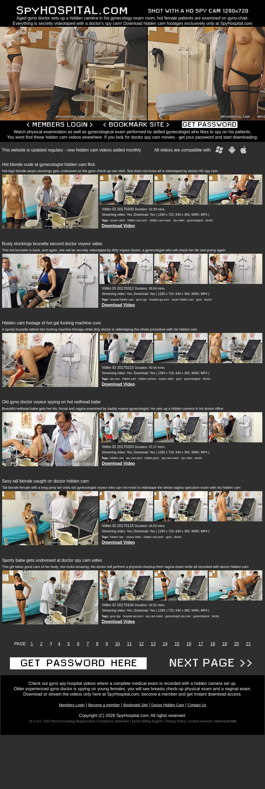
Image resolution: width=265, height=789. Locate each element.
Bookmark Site (135, 705)
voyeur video (117, 220)
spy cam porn (134, 458)
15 (177, 644)
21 (248, 644)
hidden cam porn (137, 220)
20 (236, 644)
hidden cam (129, 378)
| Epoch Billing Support (146, 721)
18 (212, 644)
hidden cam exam (160, 220)
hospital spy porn (159, 299)
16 (189, 644)
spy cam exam (170, 458)
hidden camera (147, 378)
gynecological (195, 220)
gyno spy (141, 299)
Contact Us (197, 705)
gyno (199, 299)
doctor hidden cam (183, 299)
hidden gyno (152, 458)
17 (200, 644)
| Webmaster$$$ (224, 721)
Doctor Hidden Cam (167, 705)
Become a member (104, 705)
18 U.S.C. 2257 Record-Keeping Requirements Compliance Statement (79, 721)
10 (117, 644)
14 (165, 644)
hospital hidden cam (122, 299)
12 (141, 644)
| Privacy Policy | (176, 721)
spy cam (115, 378)
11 (129, 644)
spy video (178, 220)
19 (224, 644)
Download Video (118, 225)
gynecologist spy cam (178, 616)
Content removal (200, 721)
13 (153, 644)
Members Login (72, 705)
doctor (209, 220)
